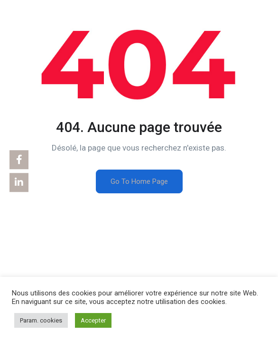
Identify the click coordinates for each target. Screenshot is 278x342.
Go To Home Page (139, 181)
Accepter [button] (93, 320)
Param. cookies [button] (41, 320)
